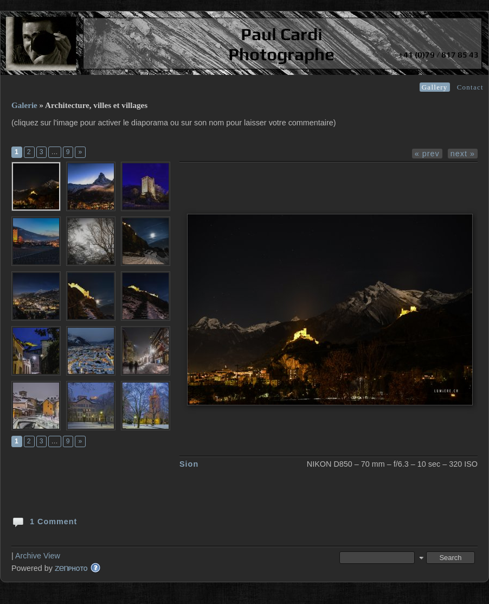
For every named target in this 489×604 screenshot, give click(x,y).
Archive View (37, 555)
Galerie (24, 105)
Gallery (435, 87)
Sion (188, 464)
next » (463, 153)
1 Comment (44, 521)
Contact (470, 87)
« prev (427, 153)
